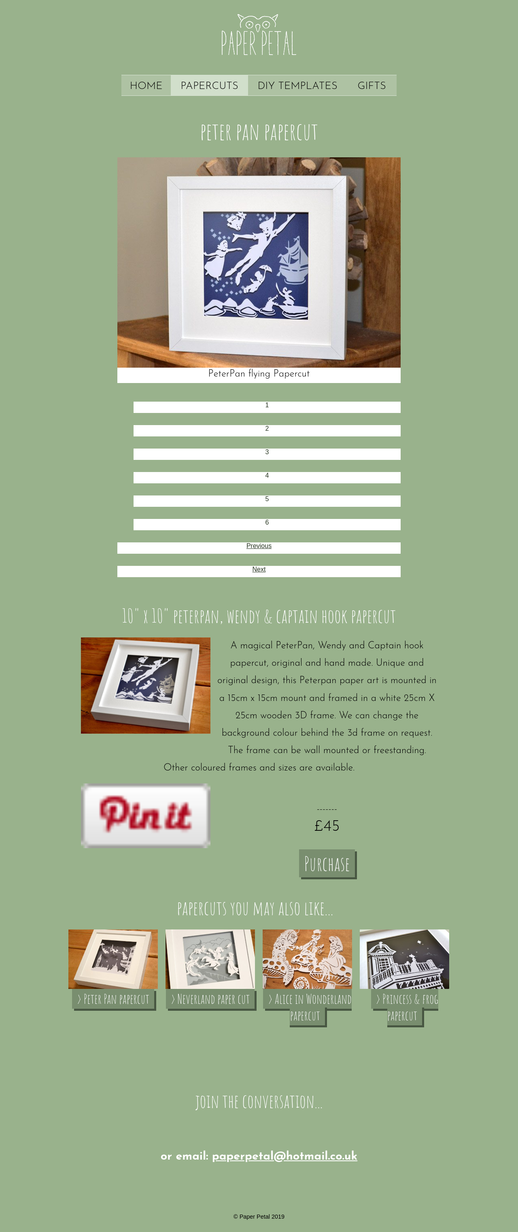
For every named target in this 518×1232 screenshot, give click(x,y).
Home (146, 86)
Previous (259, 545)
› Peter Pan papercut (113, 999)
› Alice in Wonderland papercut (310, 1007)
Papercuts (209, 86)
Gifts (372, 86)
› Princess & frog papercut (407, 1007)
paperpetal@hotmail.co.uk (284, 1156)
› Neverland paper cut (210, 999)
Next (259, 569)
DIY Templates (298, 86)
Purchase (327, 863)
